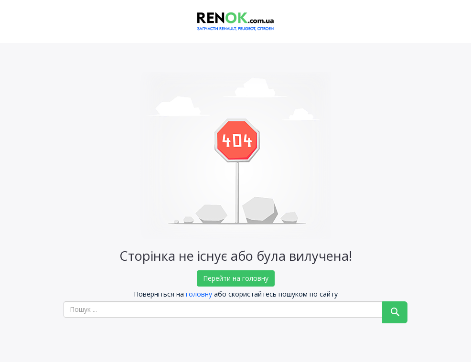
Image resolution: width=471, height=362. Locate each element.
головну (199, 293)
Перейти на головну (235, 278)
